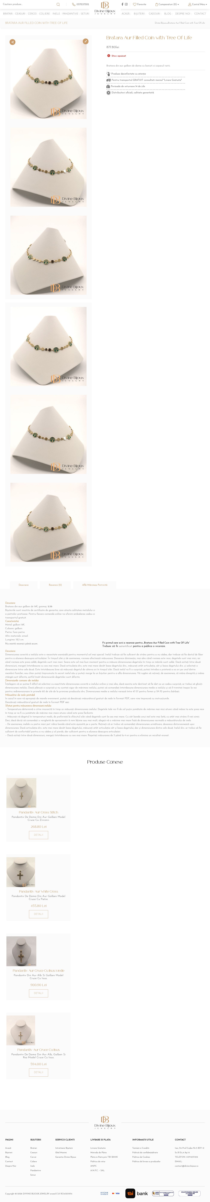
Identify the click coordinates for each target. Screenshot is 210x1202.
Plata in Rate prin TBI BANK (104, 1157)
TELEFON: (186, 1157)
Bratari (8, 14)
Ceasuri (20, 14)
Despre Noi (182, 14)
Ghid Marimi (61, 1153)
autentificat (125, 646)
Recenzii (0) (55, 585)
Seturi (85, 14)
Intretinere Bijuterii (64, 1148)
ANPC (93, 1166)
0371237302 (83, 4)
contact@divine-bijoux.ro (186, 1166)
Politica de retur (97, 1161)
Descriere (24, 585)
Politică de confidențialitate (145, 1153)
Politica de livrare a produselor (146, 1161)
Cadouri (154, 14)
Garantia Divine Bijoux (65, 1157)
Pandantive (70, 14)
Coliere (44, 14)
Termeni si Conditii (140, 1148)
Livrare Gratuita (98, 1148)
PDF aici (64, 702)
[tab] (24, 585)
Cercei (32, 14)
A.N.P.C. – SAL (97, 1170)
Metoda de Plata (98, 1153)
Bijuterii (139, 14)
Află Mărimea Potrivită (94, 585)
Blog (167, 14)
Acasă (126, 14)
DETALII (38, 835)
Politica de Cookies (141, 1157)
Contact (200, 14)
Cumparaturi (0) (168, 4)
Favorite (141, 4)
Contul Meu (198, 4)
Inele (56, 14)
